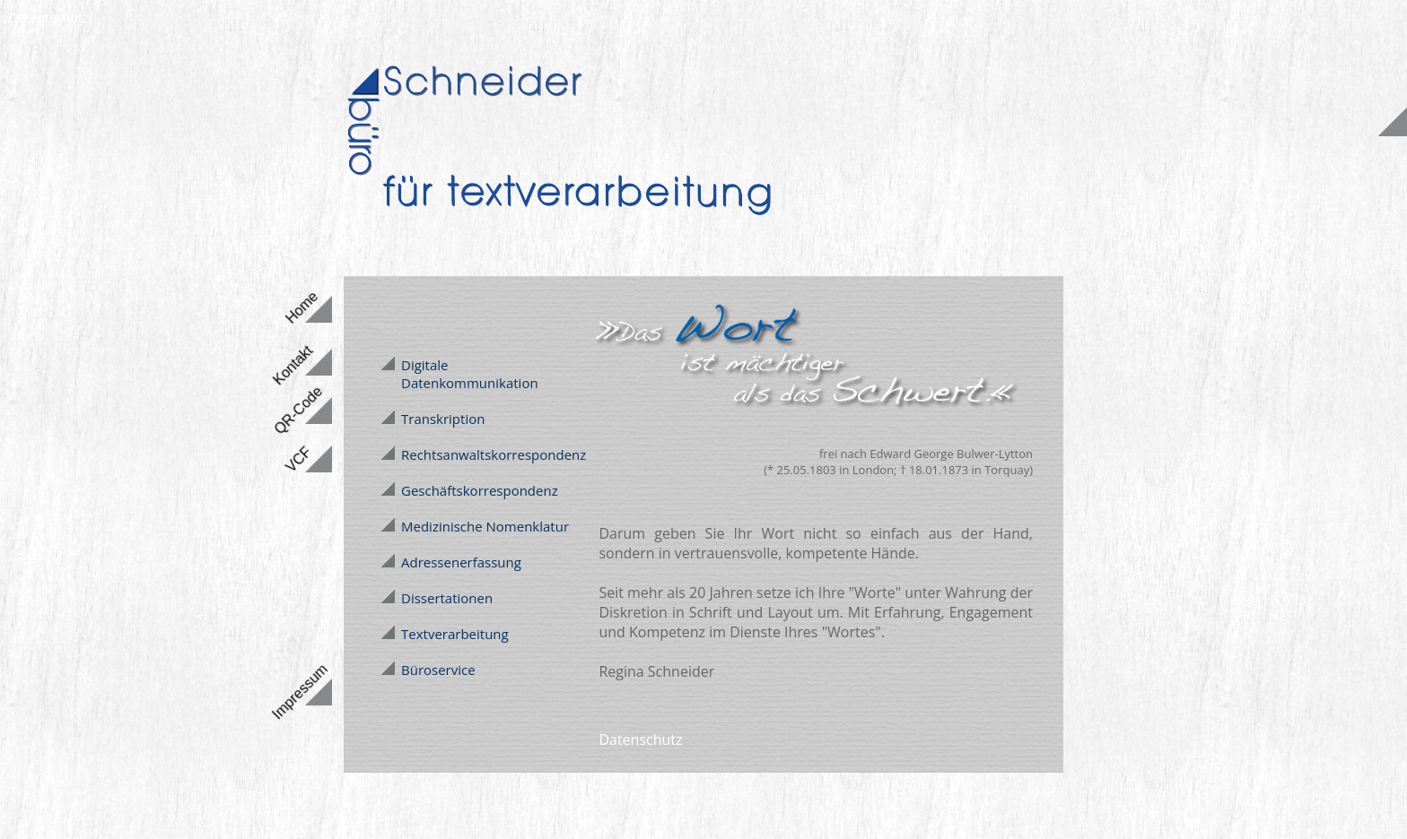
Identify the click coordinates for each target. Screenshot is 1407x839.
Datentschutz (49, 17)
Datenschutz (640, 739)
